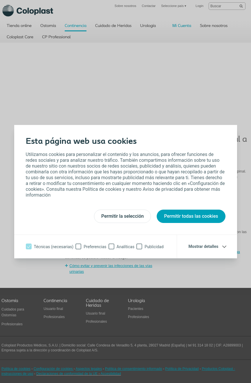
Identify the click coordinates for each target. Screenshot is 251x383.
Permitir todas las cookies (191, 216)
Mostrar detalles (204, 246)
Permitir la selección (122, 216)
